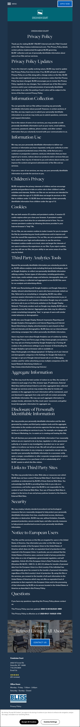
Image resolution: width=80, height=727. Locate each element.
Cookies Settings (50, 722)
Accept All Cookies (29, 722)
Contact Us (40, 642)
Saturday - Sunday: (17, 690)
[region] (40, 718)
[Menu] (12, 4)
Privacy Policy (15, 706)
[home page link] (40, 14)
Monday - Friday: (16, 687)
